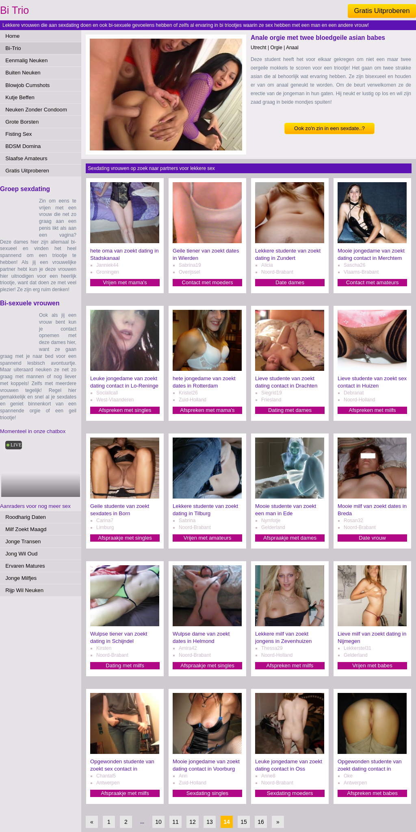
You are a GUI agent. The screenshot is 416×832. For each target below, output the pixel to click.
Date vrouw (372, 538)
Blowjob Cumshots (27, 85)
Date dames (289, 282)
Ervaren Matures (25, 566)
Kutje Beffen (20, 97)
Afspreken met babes (372, 793)
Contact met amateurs (372, 282)
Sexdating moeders (290, 793)
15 (243, 822)
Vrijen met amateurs (208, 538)
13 (209, 822)
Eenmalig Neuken (26, 60)
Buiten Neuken (23, 73)
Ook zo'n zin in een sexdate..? (329, 128)
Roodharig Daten (25, 517)
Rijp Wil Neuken (24, 590)
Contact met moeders (207, 282)
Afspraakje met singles (125, 538)
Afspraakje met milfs (125, 793)
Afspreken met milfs (372, 410)
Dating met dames (290, 410)
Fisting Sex (18, 134)
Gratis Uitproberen (382, 11)
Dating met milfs (125, 665)
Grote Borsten (22, 122)
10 (158, 822)
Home (12, 36)
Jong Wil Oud (21, 554)
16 (261, 822)
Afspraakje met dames (289, 538)
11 (175, 822)
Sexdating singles (207, 793)
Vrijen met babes (372, 665)
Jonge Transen (23, 541)
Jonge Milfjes (21, 578)
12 (192, 822)
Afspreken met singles (125, 410)
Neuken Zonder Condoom (36, 110)
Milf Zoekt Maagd (25, 529)
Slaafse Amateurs (26, 158)
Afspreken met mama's (207, 410)
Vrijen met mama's (125, 282)
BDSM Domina (23, 146)
